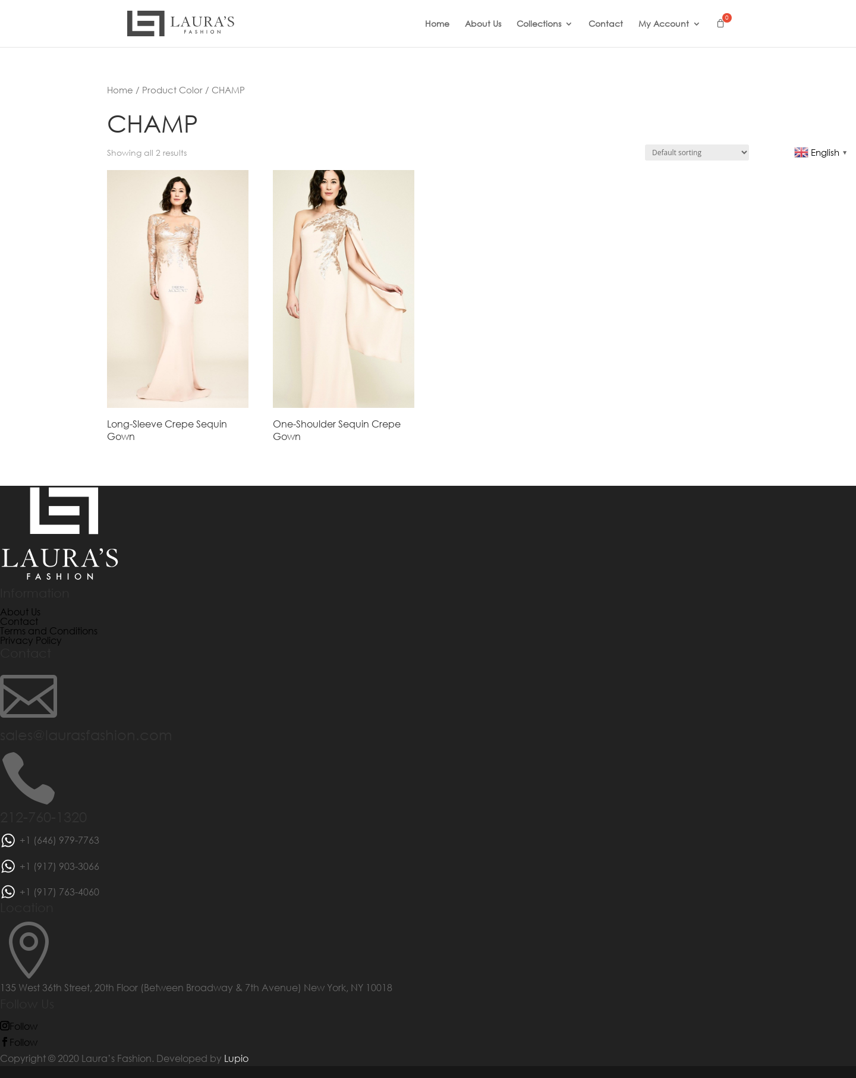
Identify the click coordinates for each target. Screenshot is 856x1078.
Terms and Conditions (48, 630)
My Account (663, 24)
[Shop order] (697, 152)
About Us (483, 24)
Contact (605, 24)
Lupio (236, 1058)
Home (437, 24)
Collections (539, 24)
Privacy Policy (31, 640)
